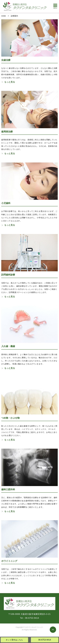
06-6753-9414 (44, 640)
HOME (3, 16)
